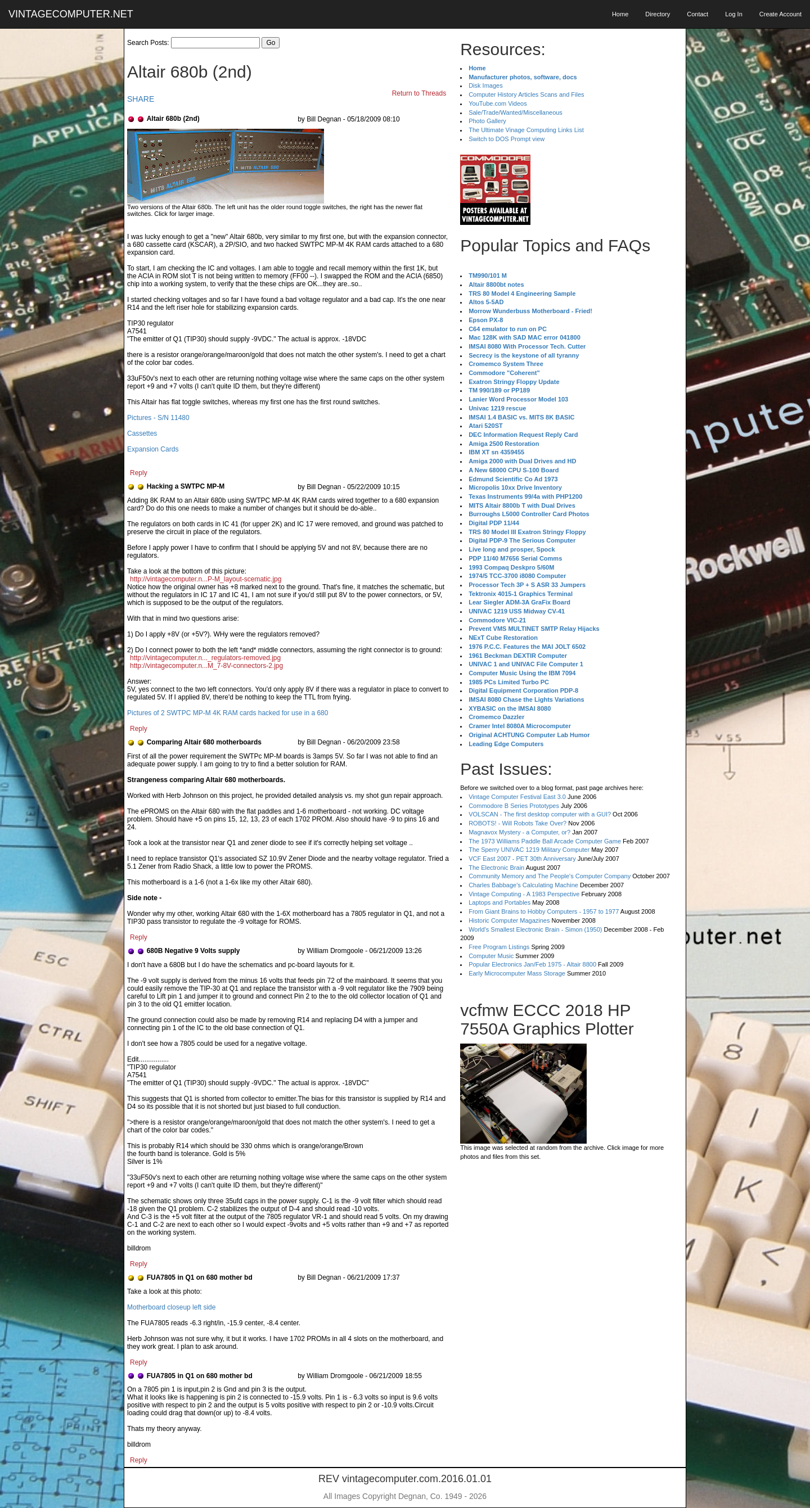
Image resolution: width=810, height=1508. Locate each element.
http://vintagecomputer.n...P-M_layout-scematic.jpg (205, 579)
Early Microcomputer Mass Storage (517, 973)
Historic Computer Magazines (509, 920)
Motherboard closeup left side (171, 1307)
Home (620, 14)
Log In (733, 14)
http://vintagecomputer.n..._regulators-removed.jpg (205, 658)
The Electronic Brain (496, 867)
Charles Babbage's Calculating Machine (523, 885)
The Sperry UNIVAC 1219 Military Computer (529, 849)
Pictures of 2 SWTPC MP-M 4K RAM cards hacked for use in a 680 (227, 713)
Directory (657, 14)
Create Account (780, 14)
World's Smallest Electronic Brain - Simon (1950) (535, 929)
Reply (138, 473)
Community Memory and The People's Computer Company (550, 876)
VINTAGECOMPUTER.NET (70, 14)
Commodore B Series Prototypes (514, 805)
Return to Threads (419, 93)
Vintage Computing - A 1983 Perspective (524, 894)
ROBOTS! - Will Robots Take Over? (517, 823)
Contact (697, 14)
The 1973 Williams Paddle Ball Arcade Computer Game (545, 841)
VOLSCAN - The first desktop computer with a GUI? (540, 814)
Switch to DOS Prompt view (506, 139)
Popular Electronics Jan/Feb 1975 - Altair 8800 (532, 964)
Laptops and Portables (499, 902)
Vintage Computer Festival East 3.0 (517, 796)
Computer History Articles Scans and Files (526, 94)
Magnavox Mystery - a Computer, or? (519, 832)
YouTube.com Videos (498, 103)
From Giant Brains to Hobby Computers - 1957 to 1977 (544, 911)
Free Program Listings (499, 946)
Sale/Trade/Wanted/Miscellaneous (515, 112)
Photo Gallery (487, 121)
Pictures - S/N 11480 (158, 418)
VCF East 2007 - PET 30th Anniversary (522, 858)
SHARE (140, 98)
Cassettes (142, 433)
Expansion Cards (152, 449)
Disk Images (486, 85)
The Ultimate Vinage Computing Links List (526, 130)
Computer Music (491, 955)
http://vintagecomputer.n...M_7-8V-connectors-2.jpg (206, 666)
